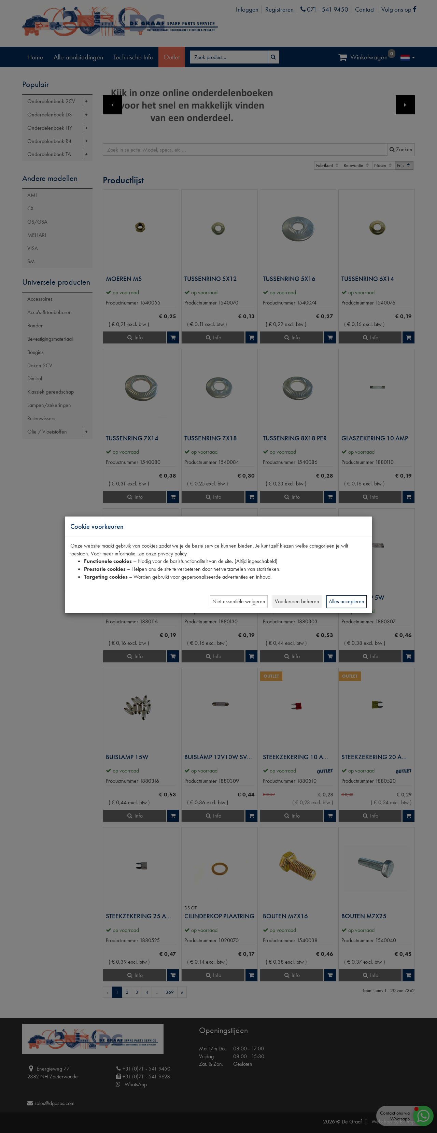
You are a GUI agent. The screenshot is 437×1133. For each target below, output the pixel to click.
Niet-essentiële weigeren (238, 601)
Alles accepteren (346, 601)
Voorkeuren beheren (297, 601)
